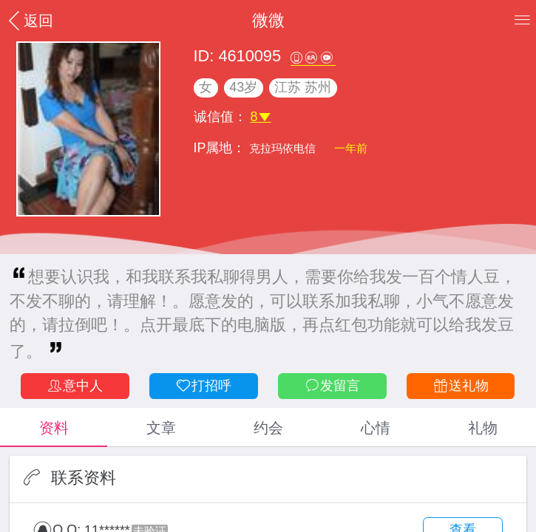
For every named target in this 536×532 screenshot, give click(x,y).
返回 (28, 20)
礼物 (483, 427)
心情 (375, 427)
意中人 (74, 386)
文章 (161, 427)
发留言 (332, 386)
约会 (268, 427)
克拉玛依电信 (284, 148)
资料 (54, 427)
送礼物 (460, 386)
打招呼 (203, 386)
